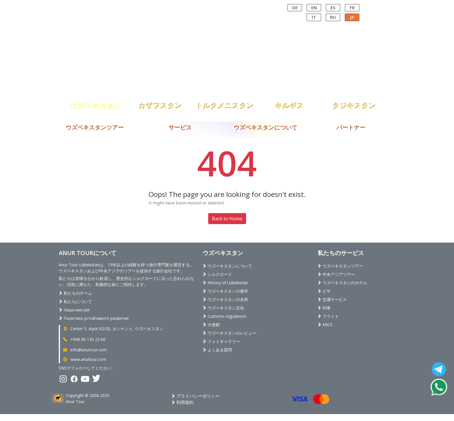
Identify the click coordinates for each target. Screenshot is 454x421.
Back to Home (227, 218)
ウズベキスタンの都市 (225, 291)
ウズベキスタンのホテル (342, 282)
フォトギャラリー (221, 341)
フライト (328, 316)
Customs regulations (224, 316)
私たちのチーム (75, 293)
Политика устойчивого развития (94, 318)
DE (295, 7)
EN (314, 7)
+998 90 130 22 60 (83, 339)
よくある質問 (217, 349)
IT (314, 17)
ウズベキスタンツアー (95, 127)
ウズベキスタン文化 (223, 308)
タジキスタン (354, 104)
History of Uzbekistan (225, 282)
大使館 (211, 324)
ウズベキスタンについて (265, 127)
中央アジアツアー (336, 274)
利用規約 (182, 402)
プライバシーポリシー (195, 396)
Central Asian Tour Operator (226, 5)
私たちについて (75, 301)
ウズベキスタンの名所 (225, 299)
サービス (180, 127)
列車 (324, 308)
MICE (325, 324)
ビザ (324, 291)
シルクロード (217, 274)
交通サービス (332, 299)
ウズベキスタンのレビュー (229, 333)
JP (352, 17)
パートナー (350, 127)
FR (352, 7)
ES (333, 7)
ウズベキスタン (95, 104)
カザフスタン (160, 104)
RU (333, 17)
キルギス (289, 104)
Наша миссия (74, 310)
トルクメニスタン (225, 104)
